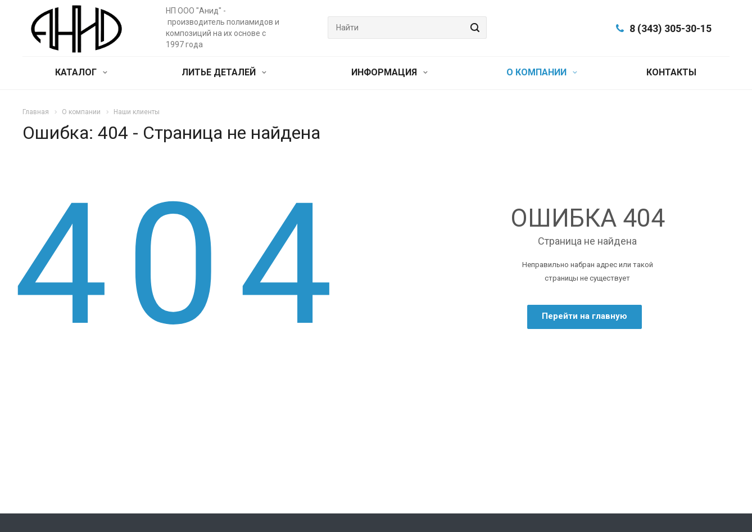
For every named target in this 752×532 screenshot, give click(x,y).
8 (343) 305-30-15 (670, 28)
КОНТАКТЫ (671, 72)
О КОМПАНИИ (541, 72)
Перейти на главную (584, 316)
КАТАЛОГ (81, 72)
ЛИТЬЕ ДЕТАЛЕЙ (224, 72)
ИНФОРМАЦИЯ (389, 72)
